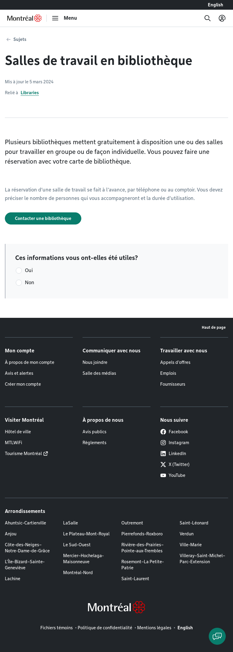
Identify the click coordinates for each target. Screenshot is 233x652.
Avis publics (94, 431)
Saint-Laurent (135, 578)
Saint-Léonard (194, 523)
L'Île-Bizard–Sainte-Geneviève (25, 564)
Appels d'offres (175, 362)
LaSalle (70, 523)
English (215, 4)
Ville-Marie (191, 544)
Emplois (168, 373)
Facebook (174, 432)
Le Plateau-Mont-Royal (86, 533)
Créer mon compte (23, 384)
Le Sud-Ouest (77, 544)
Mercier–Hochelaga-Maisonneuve (83, 558)
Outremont (132, 523)
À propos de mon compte (29, 362)
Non (29, 282)
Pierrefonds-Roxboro (142, 533)
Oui (29, 270)
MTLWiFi (13, 442)
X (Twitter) (175, 464)
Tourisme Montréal (23, 453)
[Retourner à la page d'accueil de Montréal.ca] (24, 18)
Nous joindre (95, 362)
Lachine (12, 578)
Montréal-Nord (78, 572)
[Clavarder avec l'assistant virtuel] (217, 636)
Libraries (30, 92)
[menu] (64, 18)
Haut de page (214, 327)
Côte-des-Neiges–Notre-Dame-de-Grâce (27, 547)
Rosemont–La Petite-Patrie (142, 564)
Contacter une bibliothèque (43, 218)
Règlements (94, 442)
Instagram (174, 443)
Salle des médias (99, 373)
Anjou (10, 533)
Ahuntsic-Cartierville (25, 523)
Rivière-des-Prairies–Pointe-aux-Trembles (142, 547)
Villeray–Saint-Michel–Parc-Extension (202, 558)
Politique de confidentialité (105, 627)
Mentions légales (154, 627)
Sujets (19, 39)
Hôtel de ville (18, 431)
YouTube (172, 475)
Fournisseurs (172, 384)
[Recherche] (207, 18)
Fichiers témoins (56, 627)
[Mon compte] (222, 18)
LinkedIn (173, 454)
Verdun (187, 533)
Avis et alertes (19, 373)
